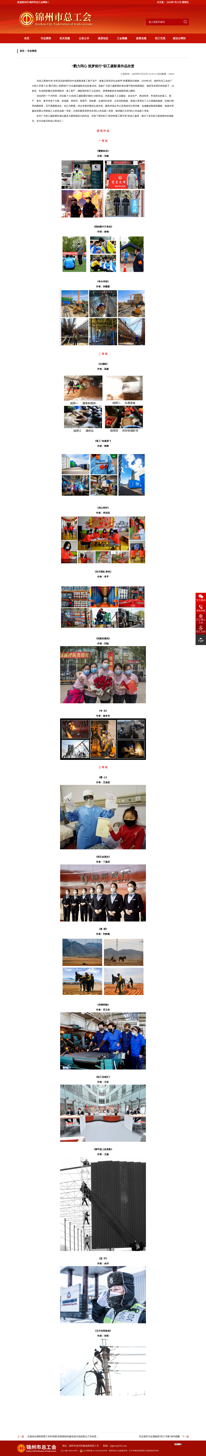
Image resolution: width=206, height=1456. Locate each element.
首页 (26, 38)
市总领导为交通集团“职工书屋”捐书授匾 (159, 1436)
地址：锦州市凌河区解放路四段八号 (80, 1446)
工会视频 (122, 38)
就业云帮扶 (179, 38)
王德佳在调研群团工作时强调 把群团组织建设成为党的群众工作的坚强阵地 (64, 1436)
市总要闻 (46, 38)
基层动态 (103, 38)
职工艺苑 (160, 38)
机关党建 (65, 38)
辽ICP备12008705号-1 (69, 1451)
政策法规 (141, 38)
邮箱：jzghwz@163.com (115, 1446)
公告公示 (84, 38)
